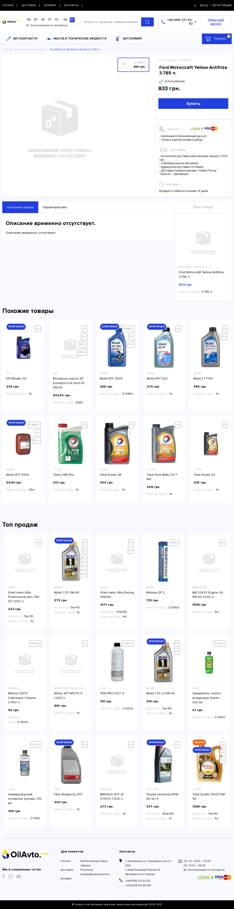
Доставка (67, 870)
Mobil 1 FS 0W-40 (66, 592)
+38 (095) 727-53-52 (137, 881)
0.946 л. (128, 328)
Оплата (66, 861)
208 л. (82, 352)
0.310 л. (36, 744)
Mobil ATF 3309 (111, 378)
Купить (193, 103)
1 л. (38, 328)
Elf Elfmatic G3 (16, 378)
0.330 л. (220, 643)
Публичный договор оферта (93, 863)
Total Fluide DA (110, 475)
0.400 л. (35, 643)
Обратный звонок (216, 22)
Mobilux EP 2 (155, 592)
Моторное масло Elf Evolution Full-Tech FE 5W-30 (69, 383)
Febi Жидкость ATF (68, 794)
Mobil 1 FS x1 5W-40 (160, 693)
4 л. (85, 550)
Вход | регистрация (213, 5)
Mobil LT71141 (203, 378)
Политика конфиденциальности (94, 872)
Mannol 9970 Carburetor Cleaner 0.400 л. (22, 697)
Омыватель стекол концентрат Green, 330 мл (206, 697)
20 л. (130, 344)
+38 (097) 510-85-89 (138, 885)
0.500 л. (127, 643)
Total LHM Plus (63, 475)
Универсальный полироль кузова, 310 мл (24, 798)
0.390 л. (173, 542)
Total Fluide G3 (204, 475)
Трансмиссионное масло (30, 49)
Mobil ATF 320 (157, 378)
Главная (7, 49)
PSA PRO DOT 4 (112, 693)
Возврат (66, 878)
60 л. (83, 344)
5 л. (84, 336)
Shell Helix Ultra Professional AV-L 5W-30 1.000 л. (24, 597)
